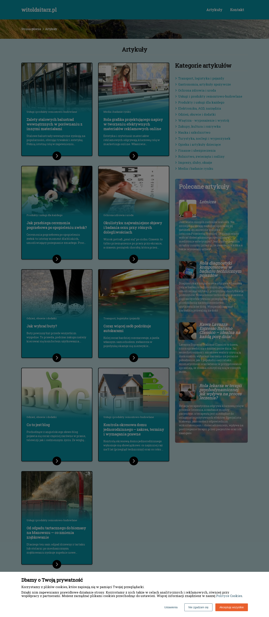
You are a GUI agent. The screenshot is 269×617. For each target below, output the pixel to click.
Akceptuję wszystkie (231, 607)
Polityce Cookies (229, 596)
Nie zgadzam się (198, 607)
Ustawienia (170, 607)
